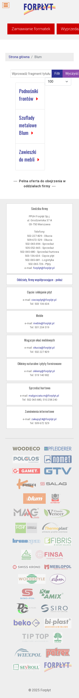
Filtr (57, 74)
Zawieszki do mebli (27, 155)
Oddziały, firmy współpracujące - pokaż (39, 279)
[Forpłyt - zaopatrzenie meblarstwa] (39, 9)
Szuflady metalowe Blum (28, 125)
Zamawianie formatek (31, 28)
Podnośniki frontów (28, 94)
